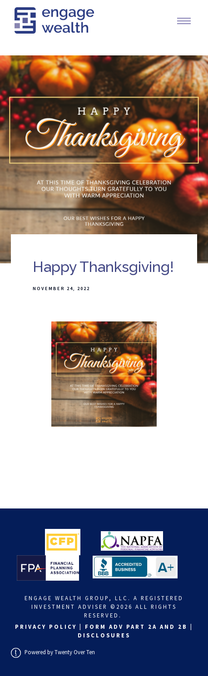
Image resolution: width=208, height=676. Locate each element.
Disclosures (104, 635)
